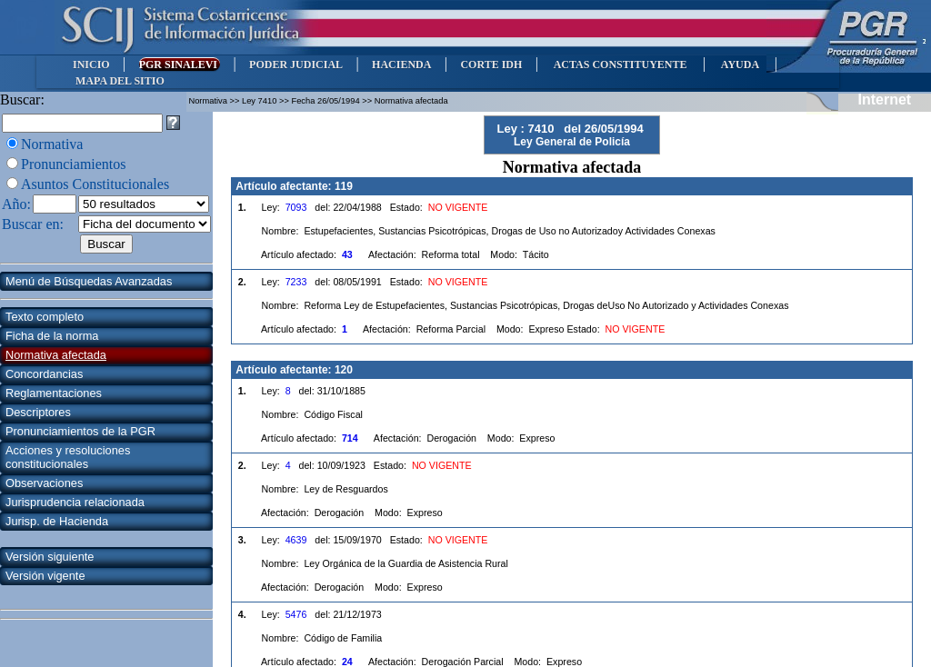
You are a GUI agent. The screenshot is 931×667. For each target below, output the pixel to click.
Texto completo (44, 317)
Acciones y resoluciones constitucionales (67, 457)
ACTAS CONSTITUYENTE (620, 64)
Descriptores (38, 412)
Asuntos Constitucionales (95, 184)
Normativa (52, 144)
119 (344, 186)
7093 (296, 207)
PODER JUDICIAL (296, 64)
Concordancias (44, 374)
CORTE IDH (491, 64)
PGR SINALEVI (179, 64)
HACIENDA (401, 64)
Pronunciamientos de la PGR (80, 431)
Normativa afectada (55, 355)
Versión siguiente (49, 556)
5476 (296, 614)
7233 (296, 281)
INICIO (91, 64)
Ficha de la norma (51, 336)
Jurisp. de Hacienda (56, 521)
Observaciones (44, 483)
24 (347, 661)
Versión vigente (45, 575)
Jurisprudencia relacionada (75, 502)
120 (344, 369)
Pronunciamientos (73, 164)
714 (350, 438)
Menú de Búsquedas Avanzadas (88, 281)
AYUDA (739, 64)
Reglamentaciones (53, 393)
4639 (296, 539)
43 (347, 254)
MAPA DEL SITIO (120, 81)
